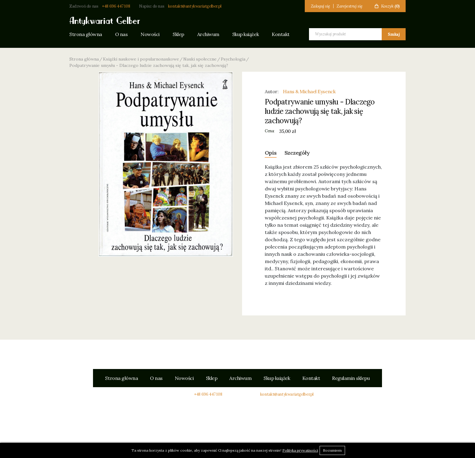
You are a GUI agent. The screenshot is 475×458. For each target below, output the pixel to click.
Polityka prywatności (300, 450)
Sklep (178, 34)
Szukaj (394, 34)
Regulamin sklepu (351, 378)
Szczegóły (297, 152)
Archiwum (208, 34)
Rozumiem (332, 450)
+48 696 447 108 (116, 6)
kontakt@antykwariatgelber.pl (194, 6)
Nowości (150, 34)
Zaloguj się (320, 6)
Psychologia (233, 59)
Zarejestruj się (350, 6)
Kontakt (281, 34)
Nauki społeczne (200, 59)
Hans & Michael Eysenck (309, 91)
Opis (271, 152)
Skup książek (245, 34)
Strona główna (85, 34)
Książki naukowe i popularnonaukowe (141, 59)
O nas (121, 34)
